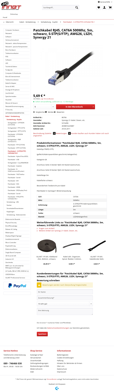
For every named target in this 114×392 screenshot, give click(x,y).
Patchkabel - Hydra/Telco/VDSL (18, 156)
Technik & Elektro (11, 67)
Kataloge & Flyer (36, 355)
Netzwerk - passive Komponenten (16, 47)
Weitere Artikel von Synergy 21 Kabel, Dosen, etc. (57, 231)
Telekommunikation (12, 53)
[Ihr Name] (65, 291)
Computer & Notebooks (13, 73)
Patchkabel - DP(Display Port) (17, 190)
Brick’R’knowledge (11, 226)
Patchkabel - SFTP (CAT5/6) (17, 148)
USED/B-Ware (10, 274)
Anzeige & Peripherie (12, 90)
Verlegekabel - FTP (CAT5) (16, 128)
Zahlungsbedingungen (39, 363)
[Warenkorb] (110, 7)
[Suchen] (76, 7)
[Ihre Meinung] (65, 311)
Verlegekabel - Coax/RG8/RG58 (18, 163)
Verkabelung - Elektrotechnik (16, 215)
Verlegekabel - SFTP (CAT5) (17, 131)
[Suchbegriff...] (60, 7)
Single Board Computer (13, 252)
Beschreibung (38, 133)
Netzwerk (8, 33)
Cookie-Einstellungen (65, 358)
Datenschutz (62, 369)
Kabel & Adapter (10, 83)
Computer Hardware (12, 30)
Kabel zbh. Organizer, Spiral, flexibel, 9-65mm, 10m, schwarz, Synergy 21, (71, 257)
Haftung (60, 360)
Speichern (42, 334)
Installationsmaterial (12, 239)
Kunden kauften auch (79, 133)
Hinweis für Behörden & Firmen (69, 363)
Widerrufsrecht (36, 369)
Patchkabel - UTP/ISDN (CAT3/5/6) (15, 135)
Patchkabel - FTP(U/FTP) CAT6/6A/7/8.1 (16, 198)
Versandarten (35, 358)
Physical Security (11, 223)
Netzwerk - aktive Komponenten (15, 43)
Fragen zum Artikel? (46, 228)
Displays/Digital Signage (13, 236)
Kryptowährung (10, 246)
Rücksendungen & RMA (39, 366)
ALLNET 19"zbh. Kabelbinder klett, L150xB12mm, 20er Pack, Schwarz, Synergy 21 (97, 257)
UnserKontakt (35, 360)
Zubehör (50, 133)
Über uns (60, 366)
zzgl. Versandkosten (47, 99)
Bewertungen (63, 133)
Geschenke (9, 262)
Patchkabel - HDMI (14, 187)
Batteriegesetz (62, 355)
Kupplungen (10, 212)
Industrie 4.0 (9, 259)
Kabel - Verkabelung (12, 116)
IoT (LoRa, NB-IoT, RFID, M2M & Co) (17, 271)
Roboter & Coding (11, 229)
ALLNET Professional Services (15, 278)
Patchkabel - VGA (13, 184)
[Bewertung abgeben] (65, 303)
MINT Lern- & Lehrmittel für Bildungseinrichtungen (14, 267)
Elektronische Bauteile (12, 219)
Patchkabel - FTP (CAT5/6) (16, 145)
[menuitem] (60, 8)
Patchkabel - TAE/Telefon (16, 174)
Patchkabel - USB (13, 160)
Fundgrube (9, 70)
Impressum (61, 372)
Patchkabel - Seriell (14, 178)
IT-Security (8, 110)
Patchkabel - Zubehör (15, 166)
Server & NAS (9, 86)
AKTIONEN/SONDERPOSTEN (14, 113)
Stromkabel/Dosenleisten (15, 208)
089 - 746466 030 (13, 363)
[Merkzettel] (98, 7)
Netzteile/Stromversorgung (14, 106)
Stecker (9, 205)
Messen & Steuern (11, 103)
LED (6, 63)
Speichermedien (10, 96)
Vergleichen (39, 112)
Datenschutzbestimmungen (58, 328)
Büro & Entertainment (12, 76)
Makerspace (9, 233)
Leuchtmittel (9, 93)
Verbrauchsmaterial (12, 40)
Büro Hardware (10, 50)
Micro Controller (10, 243)
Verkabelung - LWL (13, 202)
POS (6, 57)
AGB (32, 372)
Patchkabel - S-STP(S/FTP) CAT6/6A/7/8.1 (17, 152)
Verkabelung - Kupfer (14, 120)
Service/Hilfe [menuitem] (104, 2)
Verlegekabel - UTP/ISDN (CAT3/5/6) (16, 124)
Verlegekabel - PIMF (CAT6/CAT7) (14, 141)
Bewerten (59, 112)
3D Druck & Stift (10, 256)
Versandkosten (52, 379)
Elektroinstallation (11, 249)
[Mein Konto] (104, 7)
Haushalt (8, 100)
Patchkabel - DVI (13, 181)
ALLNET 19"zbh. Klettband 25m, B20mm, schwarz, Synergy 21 (46, 257)
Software (8, 37)
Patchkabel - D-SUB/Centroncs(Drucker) (16, 170)
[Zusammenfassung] (65, 297)
